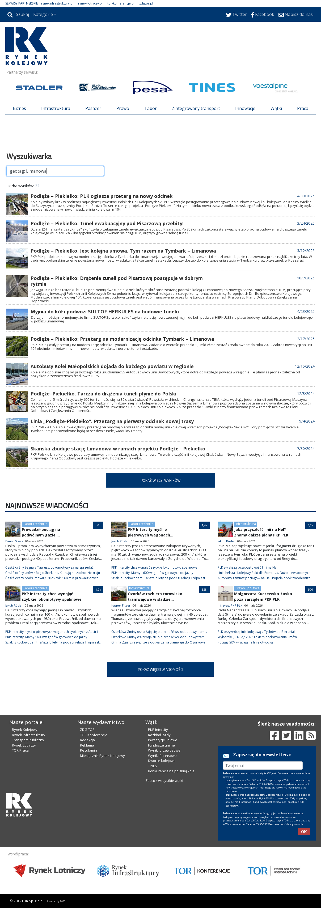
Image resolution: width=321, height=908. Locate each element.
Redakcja (87, 740)
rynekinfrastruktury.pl (57, 3)
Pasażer (93, 108)
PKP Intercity (158, 729)
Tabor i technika (35, 524)
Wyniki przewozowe (164, 750)
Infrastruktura (55, 108)
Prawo (122, 108)
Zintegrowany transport (196, 108)
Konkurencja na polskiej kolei (171, 771)
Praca (302, 108)
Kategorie (43, 14)
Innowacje (245, 108)
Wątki (276, 108)
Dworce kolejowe (162, 760)
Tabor (150, 108)
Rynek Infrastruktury (28, 734)
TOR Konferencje (93, 734)
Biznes (19, 108)
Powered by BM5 (56, 901)
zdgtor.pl (146, 3)
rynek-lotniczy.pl (90, 3)
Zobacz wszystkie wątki (164, 780)
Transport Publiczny (28, 740)
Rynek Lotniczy (24, 745)
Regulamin (88, 750)
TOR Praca (20, 750)
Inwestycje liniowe (162, 740)
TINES (152, 766)
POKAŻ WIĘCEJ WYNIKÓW (160, 480)
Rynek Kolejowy (24, 729)
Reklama (87, 745)
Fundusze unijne (161, 745)
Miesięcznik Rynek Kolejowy (102, 755)
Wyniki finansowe (162, 755)
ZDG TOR (87, 729)
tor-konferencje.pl (120, 3)
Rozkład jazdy (159, 734)
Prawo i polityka (247, 588)
